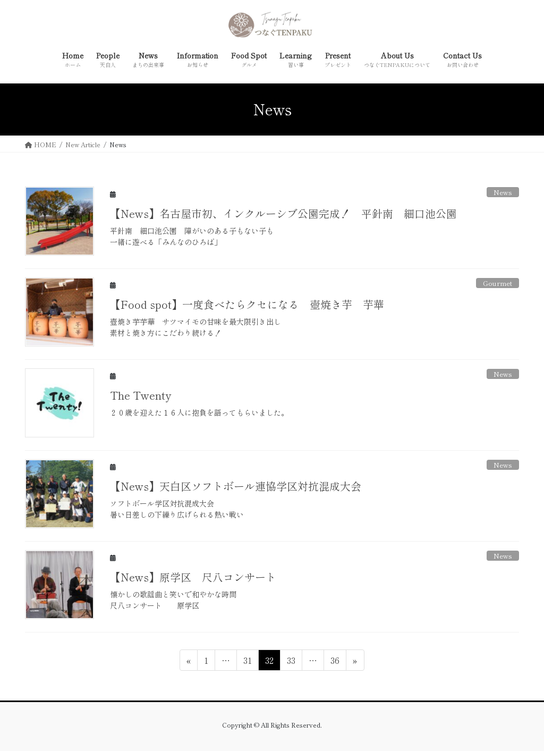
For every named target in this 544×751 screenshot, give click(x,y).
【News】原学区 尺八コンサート (193, 577)
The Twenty (140, 395)
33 (290, 662)
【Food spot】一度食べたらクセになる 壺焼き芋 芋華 (247, 304)
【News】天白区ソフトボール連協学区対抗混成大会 (235, 486)
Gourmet (497, 283)
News (503, 192)
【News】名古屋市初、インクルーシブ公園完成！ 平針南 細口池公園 (283, 213)
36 (334, 662)
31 (247, 662)
